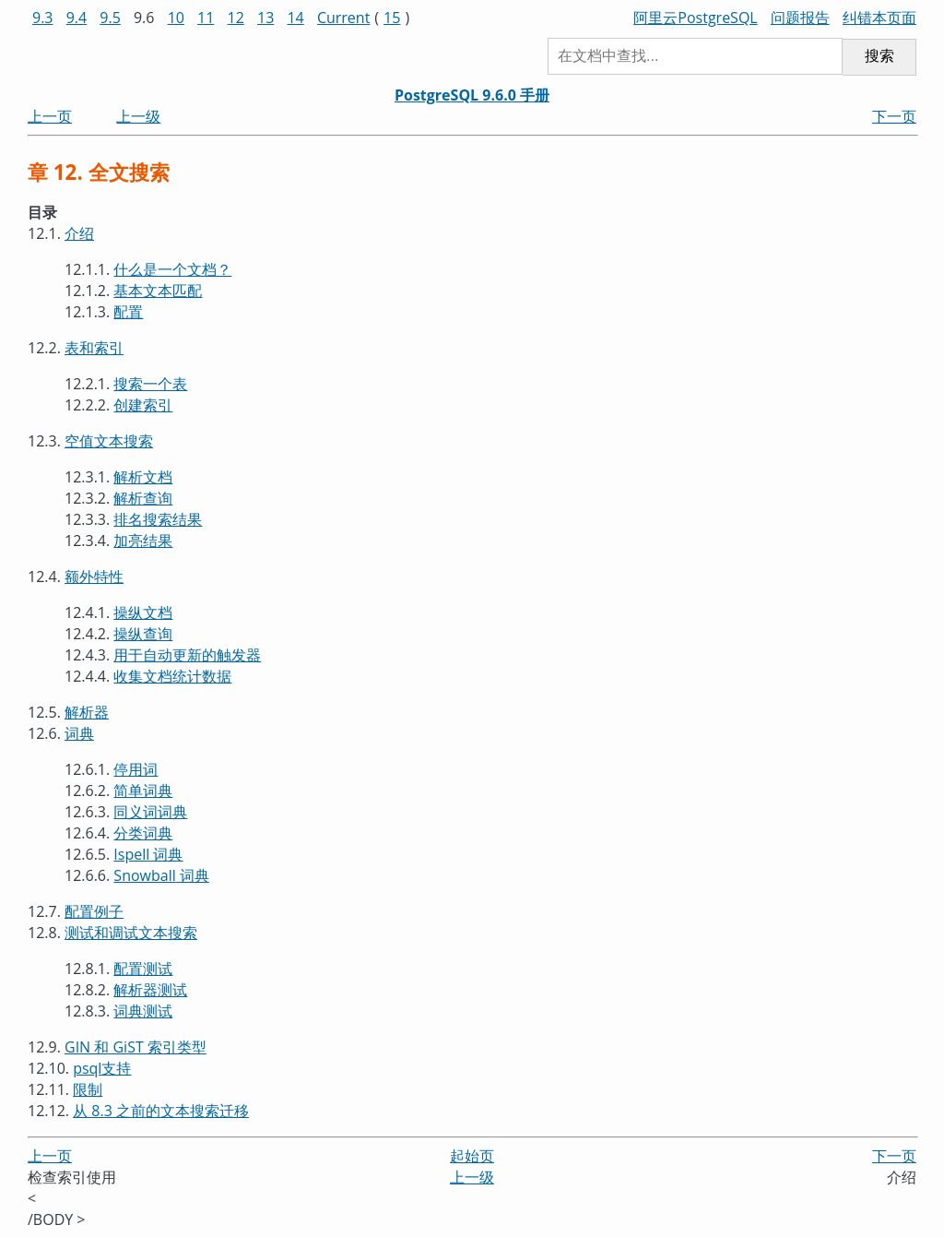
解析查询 (142, 498)
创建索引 (142, 405)
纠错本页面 (879, 17)
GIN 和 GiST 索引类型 (135, 1047)
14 (295, 17)
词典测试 (142, 1011)
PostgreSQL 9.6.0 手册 (472, 95)
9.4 (77, 17)
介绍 (79, 233)
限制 (87, 1089)
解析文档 (142, 477)
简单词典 (142, 790)
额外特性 (94, 576)
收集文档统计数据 (172, 676)
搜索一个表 (150, 384)
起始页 (472, 1156)
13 (265, 17)
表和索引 (94, 348)
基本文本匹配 (157, 290)
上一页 (50, 116)
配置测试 (142, 968)
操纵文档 (142, 612)
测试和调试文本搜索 (131, 932)
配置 (128, 312)
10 (176, 17)
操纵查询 (142, 634)
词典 (79, 733)
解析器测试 (150, 990)
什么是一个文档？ (172, 269)
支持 (102, 1068)
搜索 (879, 56)
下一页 (894, 116)
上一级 (138, 116)
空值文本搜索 (109, 441)
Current (343, 17)
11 (205, 17)
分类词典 (142, 833)
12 (236, 17)
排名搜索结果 (157, 519)
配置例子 (94, 911)
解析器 (87, 712)
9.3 (42, 17)
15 (392, 17)
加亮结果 (142, 540)
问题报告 (800, 17)
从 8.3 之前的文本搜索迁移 (161, 1110)
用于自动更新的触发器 (187, 655)
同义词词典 (150, 812)
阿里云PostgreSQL (695, 17)
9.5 (110, 17)
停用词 (135, 769)
